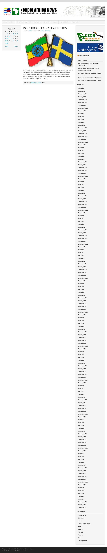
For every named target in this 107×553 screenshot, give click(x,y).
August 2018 (81, 349)
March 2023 (81, 193)
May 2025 (81, 119)
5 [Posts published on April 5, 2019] (13, 34)
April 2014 (81, 496)
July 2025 (81, 114)
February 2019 (82, 332)
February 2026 (82, 94)
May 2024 (81, 153)
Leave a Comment (45, 30)
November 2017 (82, 374)
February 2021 (82, 264)
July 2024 (81, 148)
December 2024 (82, 133)
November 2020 (82, 272)
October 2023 (82, 173)
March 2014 (81, 499)
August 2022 (81, 213)
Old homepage (64, 22)
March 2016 (81, 431)
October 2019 (82, 309)
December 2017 (82, 371)
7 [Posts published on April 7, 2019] (17, 34)
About (55, 22)
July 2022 (81, 216)
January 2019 (82, 335)
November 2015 (82, 442)
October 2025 (82, 105)
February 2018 (82, 366)
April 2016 (81, 428)
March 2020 (81, 295)
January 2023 (82, 199)
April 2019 (81, 326)
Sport (79, 538)
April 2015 (81, 462)
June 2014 (81, 490)
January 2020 (82, 301)
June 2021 (81, 252)
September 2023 (83, 176)
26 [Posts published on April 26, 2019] (13, 41)
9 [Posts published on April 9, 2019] (7, 36)
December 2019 (82, 303)
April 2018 (81, 360)
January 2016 (82, 436)
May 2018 (81, 357)
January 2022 (82, 233)
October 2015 (82, 445)
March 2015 (81, 465)
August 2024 (81, 145)
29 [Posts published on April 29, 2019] (5, 43)
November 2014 (82, 476)
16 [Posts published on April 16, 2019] (7, 38)
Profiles (80, 532)
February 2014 (82, 502)
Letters (28, 22)
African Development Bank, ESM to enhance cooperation (88, 69)
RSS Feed (19, 550)
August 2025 (81, 111)
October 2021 (82, 241)
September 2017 (83, 380)
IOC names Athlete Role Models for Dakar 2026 (88, 64)
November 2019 (82, 306)
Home (5, 22)
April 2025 (81, 122)
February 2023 (82, 196)
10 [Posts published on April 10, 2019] (9, 36)
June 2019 (81, 320)
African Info (37, 22)
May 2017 (81, 391)
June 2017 (81, 388)
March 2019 (81, 329)
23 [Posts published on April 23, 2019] (7, 41)
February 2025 (82, 128)
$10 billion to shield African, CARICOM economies (89, 74)
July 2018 (81, 352)
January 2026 (82, 97)
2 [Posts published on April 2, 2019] (7, 34)
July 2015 (81, 453)
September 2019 (83, 312)
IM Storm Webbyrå (11, 550)
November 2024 (82, 136)
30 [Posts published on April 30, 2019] (7, 43)
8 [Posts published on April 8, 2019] (5, 36)
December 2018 (82, 337)
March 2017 (81, 397)
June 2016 (81, 422)
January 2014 (82, 504)
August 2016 (81, 417)
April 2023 (81, 190)
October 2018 (82, 343)
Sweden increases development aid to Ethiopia (45, 27)
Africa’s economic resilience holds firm (89, 78)
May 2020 (81, 289)
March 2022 (81, 227)
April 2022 (81, 224)
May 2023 (81, 187)
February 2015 (82, 468)
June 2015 (81, 456)
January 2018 (82, 369)
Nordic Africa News (53, 11)
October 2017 (82, 377)
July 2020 (81, 284)
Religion (80, 535)
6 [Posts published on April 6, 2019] (15, 34)
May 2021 (81, 255)
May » (16, 46)
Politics (37, 82)
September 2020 (83, 278)
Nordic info (47, 22)
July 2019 (81, 318)
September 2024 (83, 142)
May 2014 (81, 493)
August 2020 (81, 281)
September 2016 (83, 414)
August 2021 (81, 247)
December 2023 (82, 167)
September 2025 (83, 108)
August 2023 (81, 179)
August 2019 (81, 315)
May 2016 (81, 425)
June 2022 (81, 218)
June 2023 (81, 184)
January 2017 (82, 402)
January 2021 (82, 267)
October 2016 (82, 411)
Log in (24, 550)
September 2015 (83, 448)
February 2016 (82, 434)
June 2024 (81, 150)
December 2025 (82, 99)
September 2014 (83, 482)
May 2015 (81, 459)
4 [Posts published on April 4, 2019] (11, 34)
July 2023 (81, 182)
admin (30, 30)
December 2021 (82, 235)
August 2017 (81, 383)
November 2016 (82, 408)
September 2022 (83, 210)
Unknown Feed (84, 56)
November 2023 (82, 170)
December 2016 (82, 405)
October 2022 (82, 207)
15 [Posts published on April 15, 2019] (5, 38)
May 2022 (81, 221)
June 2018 (81, 354)
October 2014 (82, 479)
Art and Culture (82, 515)
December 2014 (82, 473)
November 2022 (82, 204)
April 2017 (81, 394)
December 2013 (82, 507)
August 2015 (81, 451)
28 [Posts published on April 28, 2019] (17, 41)
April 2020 (81, 292)
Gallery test (75, 22)
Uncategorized (82, 540)
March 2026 (81, 91)
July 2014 (81, 487)
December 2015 (82, 439)
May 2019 (81, 323)
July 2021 (81, 250)
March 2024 (81, 159)
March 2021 (81, 261)
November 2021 (82, 238)
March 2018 (81, 363)
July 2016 (81, 419)
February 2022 (82, 230)
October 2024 (82, 139)
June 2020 (81, 286)
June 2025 (81, 116)
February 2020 (82, 298)
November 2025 (82, 102)
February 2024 (82, 162)
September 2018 (83, 346)
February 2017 (82, 400)
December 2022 (82, 201)
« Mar (6, 46)
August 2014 (81, 485)
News (11, 23)
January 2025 (82, 131)
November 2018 (82, 340)
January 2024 (82, 165)
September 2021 (83, 244)
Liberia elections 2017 (84, 523)
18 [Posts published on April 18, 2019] (11, 38)
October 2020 (82, 275)
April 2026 (81, 88)
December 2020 (82, 269)
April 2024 (81, 156)
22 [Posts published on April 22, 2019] (5, 41)
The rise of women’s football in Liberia (89, 80)
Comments (20, 22)
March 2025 (81, 125)
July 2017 (81, 386)
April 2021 (81, 258)
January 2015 (82, 470)
